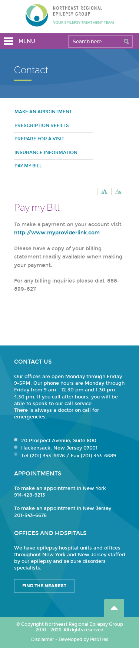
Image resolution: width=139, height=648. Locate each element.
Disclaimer (42, 639)
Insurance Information (45, 152)
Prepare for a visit (39, 138)
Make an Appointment (43, 111)
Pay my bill (28, 165)
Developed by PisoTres (83, 639)
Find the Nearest (44, 585)
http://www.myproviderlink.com (57, 233)
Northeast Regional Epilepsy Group (69, 15)
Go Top (114, 608)
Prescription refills (41, 125)
